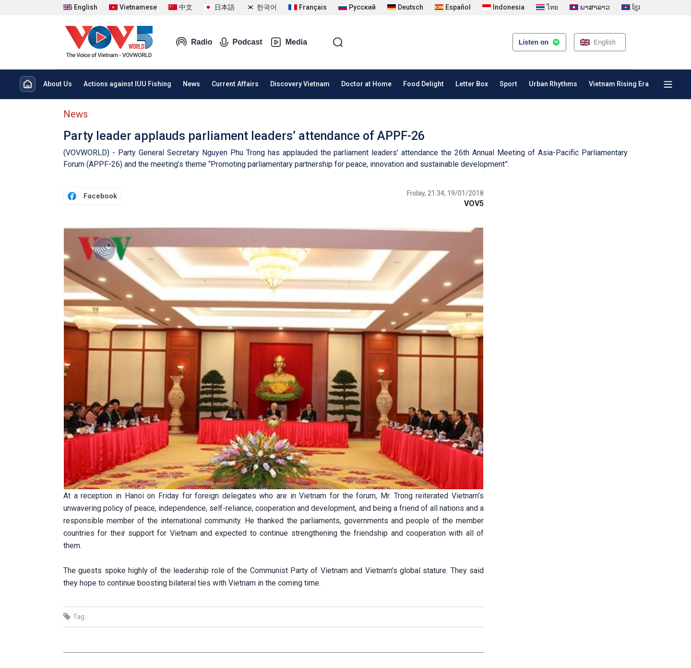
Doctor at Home (366, 84)
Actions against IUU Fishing (127, 84)
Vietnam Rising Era (619, 84)
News (191, 84)
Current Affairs (235, 84)
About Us (57, 84)
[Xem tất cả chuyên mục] (668, 84)
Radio (194, 42)
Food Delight (423, 84)
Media (288, 42)
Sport (508, 84)
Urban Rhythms (553, 84)
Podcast (241, 42)
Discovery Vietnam (300, 84)
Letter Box (471, 84)
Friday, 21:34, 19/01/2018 (445, 193)
